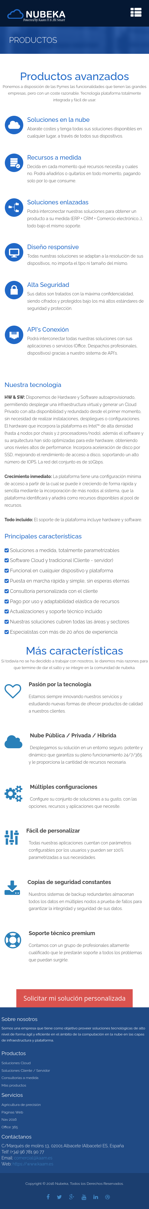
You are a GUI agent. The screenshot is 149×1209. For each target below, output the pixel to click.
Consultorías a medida (20, 1078)
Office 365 (10, 1127)
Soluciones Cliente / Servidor (26, 1070)
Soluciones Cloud (16, 1063)
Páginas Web (12, 1112)
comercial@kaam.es (33, 1157)
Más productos (14, 1085)
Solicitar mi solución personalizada (75, 998)
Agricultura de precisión (21, 1105)
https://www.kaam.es (33, 1164)
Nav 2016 (9, 1119)
